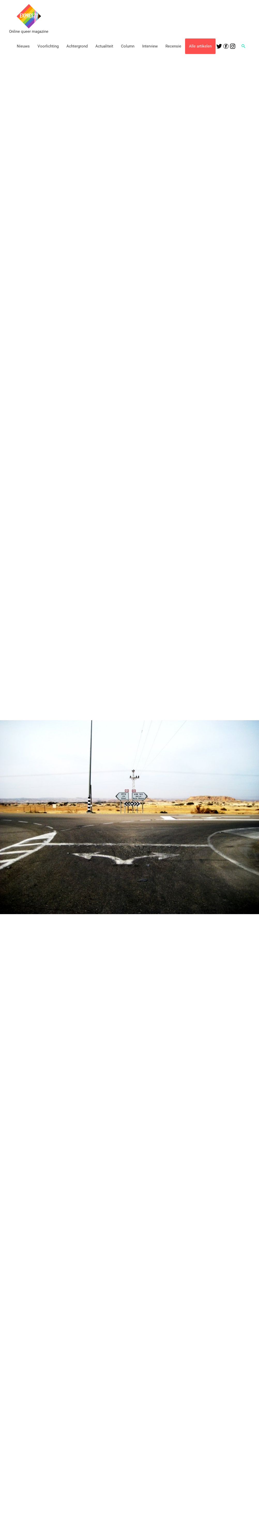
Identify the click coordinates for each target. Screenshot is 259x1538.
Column (127, 46)
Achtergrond (77, 46)
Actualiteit (104, 46)
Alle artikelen (200, 46)
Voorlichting (48, 46)
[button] (243, 46)
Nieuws (23, 46)
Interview (150, 46)
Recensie (173, 46)
